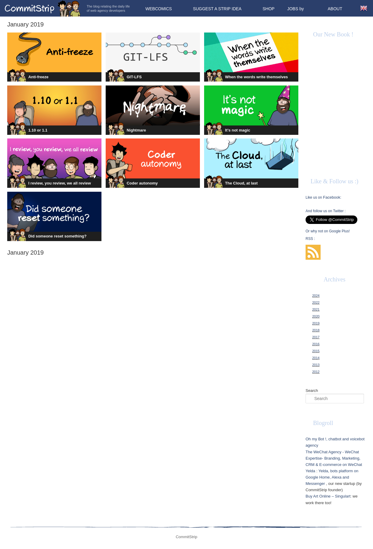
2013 (315, 365)
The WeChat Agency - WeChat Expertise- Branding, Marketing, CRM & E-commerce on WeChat (334, 458)
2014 (315, 358)
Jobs (292, 8)
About (335, 8)
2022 (315, 302)
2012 (315, 372)
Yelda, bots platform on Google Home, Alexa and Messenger (332, 477)
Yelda (310, 471)
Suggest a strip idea (217, 8)
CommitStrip (43, 8)
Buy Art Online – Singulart (328, 496)
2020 (315, 316)
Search (312, 390)
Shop (269, 8)
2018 (315, 330)
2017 (315, 337)
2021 (315, 309)
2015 (315, 351)
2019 (315, 323)
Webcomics (158, 8)
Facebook (331, 197)
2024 (315, 295)
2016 (315, 344)
